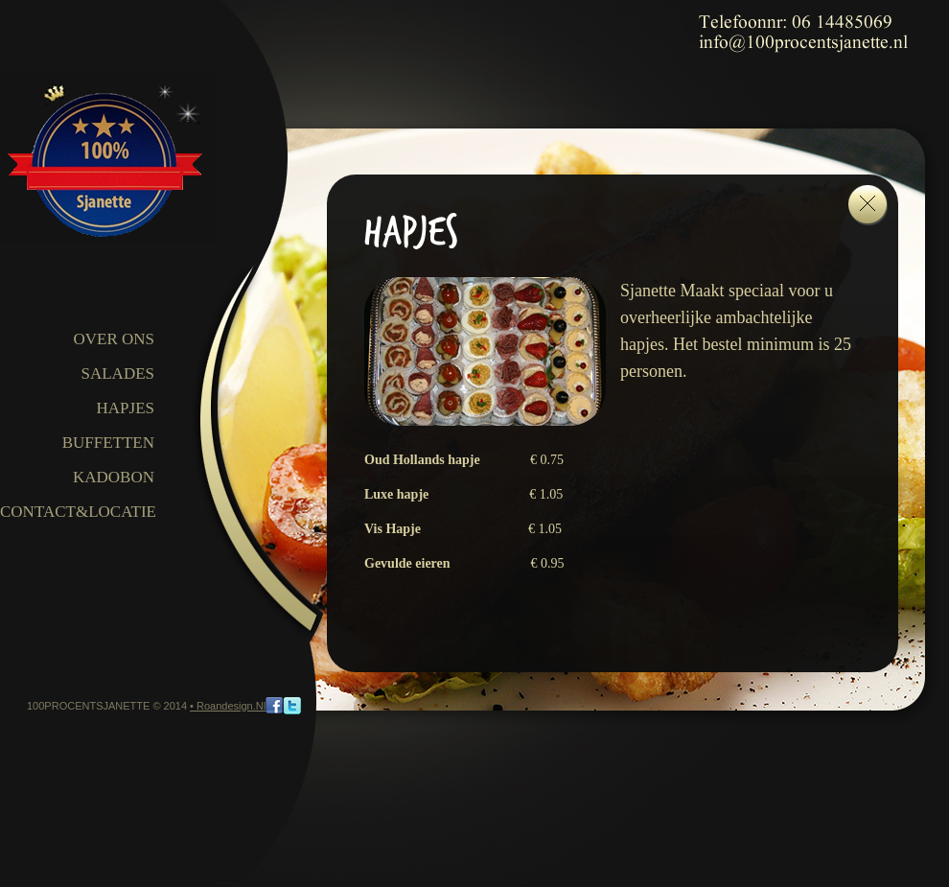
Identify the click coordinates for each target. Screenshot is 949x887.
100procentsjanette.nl (108, 158)
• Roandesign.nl (228, 706)
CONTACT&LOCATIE (78, 511)
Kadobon (113, 477)
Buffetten (108, 442)
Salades (117, 373)
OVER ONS (113, 339)
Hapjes (125, 408)
